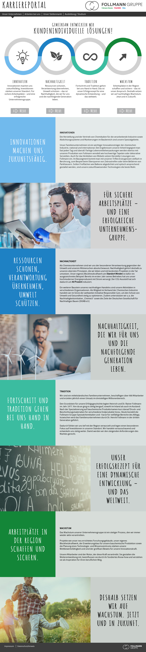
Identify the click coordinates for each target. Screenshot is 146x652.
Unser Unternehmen (12, 14)
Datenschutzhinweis (26, 646)
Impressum (9, 646)
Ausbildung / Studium (75, 14)
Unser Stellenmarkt (52, 14)
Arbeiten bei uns (32, 14)
